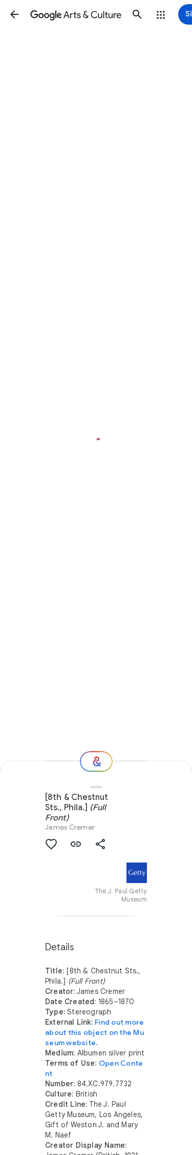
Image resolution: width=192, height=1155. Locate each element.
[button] (14, 14)
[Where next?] (96, 761)
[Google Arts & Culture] (76, 14)
